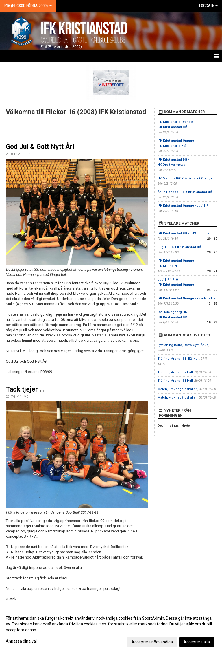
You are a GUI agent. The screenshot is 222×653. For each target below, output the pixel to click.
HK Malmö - (185, 178)
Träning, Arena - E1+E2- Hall (178, 359)
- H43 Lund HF (183, 233)
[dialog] (111, 630)
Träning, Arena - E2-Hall (175, 372)
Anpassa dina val (21, 641)
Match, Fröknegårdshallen (178, 389)
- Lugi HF (183, 206)
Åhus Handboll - (185, 192)
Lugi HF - (179, 247)
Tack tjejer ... (25, 389)
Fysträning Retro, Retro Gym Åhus (183, 345)
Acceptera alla (197, 642)
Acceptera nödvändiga (152, 642)
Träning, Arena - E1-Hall (175, 381)
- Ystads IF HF (186, 298)
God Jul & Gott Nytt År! (40, 147)
